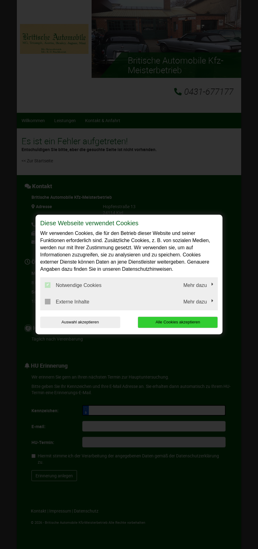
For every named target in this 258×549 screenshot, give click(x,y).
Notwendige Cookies (73, 285)
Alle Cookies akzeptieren (177, 322)
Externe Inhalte (67, 301)
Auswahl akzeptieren (80, 322)
